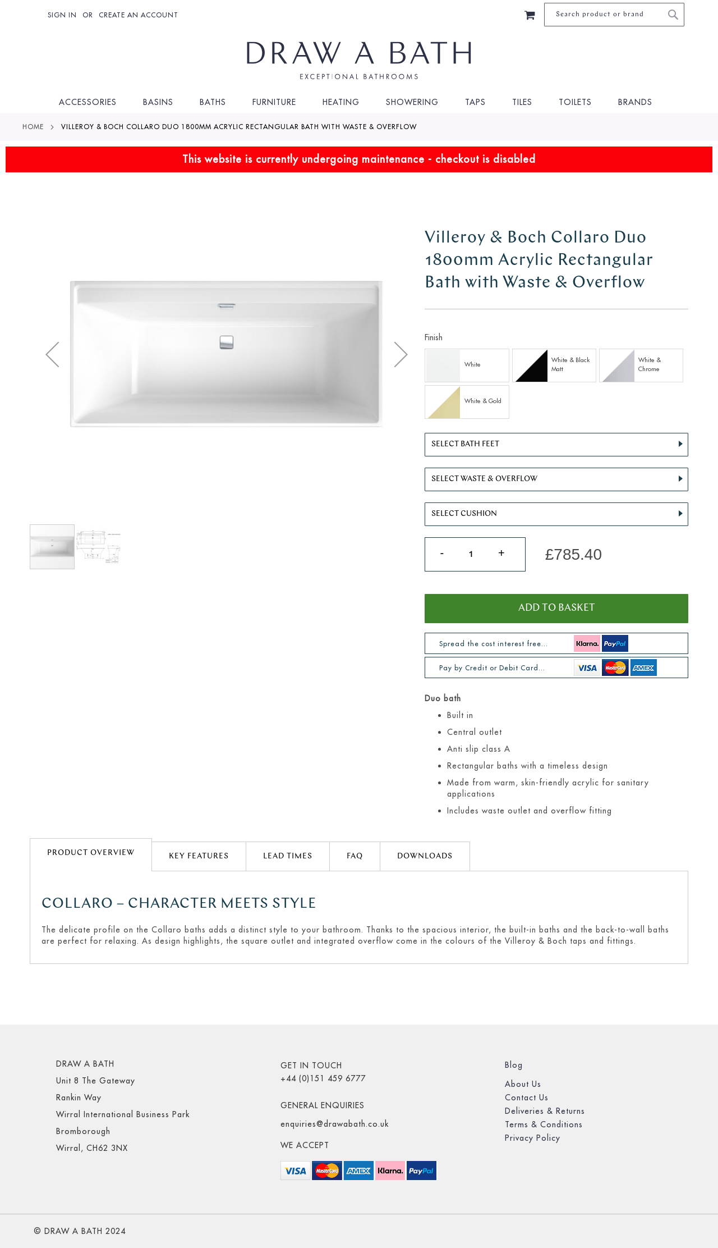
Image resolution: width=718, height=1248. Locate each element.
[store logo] (359, 61)
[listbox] (556, 385)
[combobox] (614, 14)
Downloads (425, 856)
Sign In (62, 15)
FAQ (355, 856)
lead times (287, 856)
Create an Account (138, 15)
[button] (52, 354)
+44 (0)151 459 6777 (323, 1078)
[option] (467, 365)
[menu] (359, 102)
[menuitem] (91, 102)
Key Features (199, 856)
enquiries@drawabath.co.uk (334, 1124)
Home (33, 126)
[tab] (91, 854)
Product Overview (91, 853)
